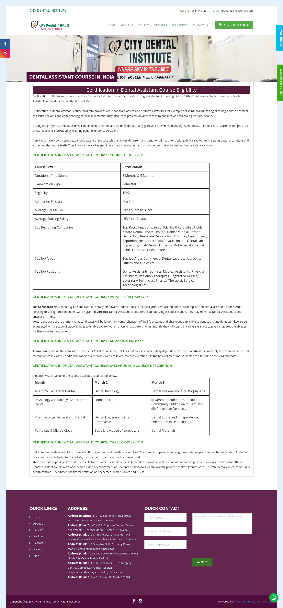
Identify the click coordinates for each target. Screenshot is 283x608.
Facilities (160, 25)
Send (202, 562)
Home (111, 25)
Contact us (40, 543)
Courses (143, 25)
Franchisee (179, 25)
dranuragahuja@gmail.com (237, 10)
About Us (39, 523)
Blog (36, 556)
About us (126, 25)
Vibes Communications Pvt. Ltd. (253, 601)
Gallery (37, 549)
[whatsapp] (273, 597)
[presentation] (222, 546)
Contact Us (200, 25)
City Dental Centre (234, 25)
